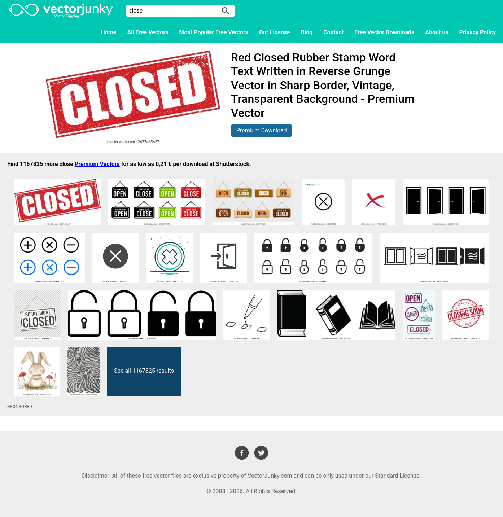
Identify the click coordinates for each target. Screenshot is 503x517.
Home (109, 32)
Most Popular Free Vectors (213, 32)
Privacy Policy (477, 32)
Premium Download (261, 130)
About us (436, 32)
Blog (307, 32)
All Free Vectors (147, 32)
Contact (333, 32)
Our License (274, 32)
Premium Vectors (97, 164)
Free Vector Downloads (384, 32)
